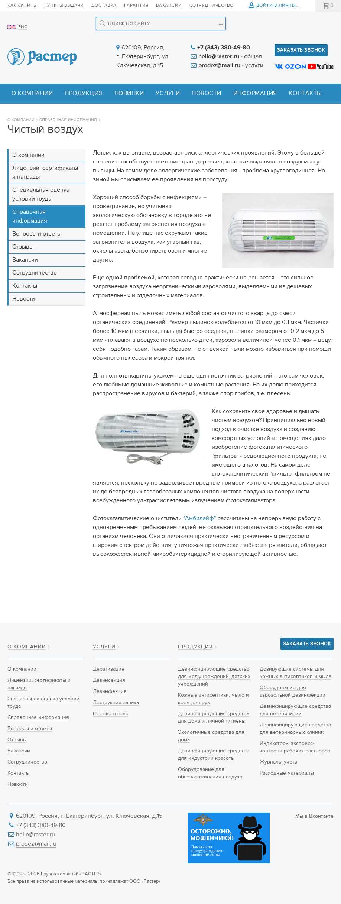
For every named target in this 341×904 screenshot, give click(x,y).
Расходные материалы (287, 773)
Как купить (21, 5)
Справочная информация (68, 120)
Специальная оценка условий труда (40, 194)
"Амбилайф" (199, 519)
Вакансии (169, 5)
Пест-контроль (110, 713)
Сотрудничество (211, 5)
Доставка (104, 5)
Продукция (84, 94)
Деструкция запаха (116, 702)
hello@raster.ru (218, 57)
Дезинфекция (110, 691)
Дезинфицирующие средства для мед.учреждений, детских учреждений (214, 677)
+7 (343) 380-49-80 (223, 48)
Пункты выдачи (63, 5)
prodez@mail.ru (219, 66)
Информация (255, 94)
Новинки (129, 94)
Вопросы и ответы (36, 234)
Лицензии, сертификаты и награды (45, 172)
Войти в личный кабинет (289, 5)
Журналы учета (278, 762)
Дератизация (108, 669)
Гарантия (136, 5)
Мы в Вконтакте (314, 816)
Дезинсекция (109, 680)
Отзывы (22, 247)
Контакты (305, 94)
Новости (206, 94)
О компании (32, 94)
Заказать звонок (301, 50)
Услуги (168, 94)
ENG (22, 27)
